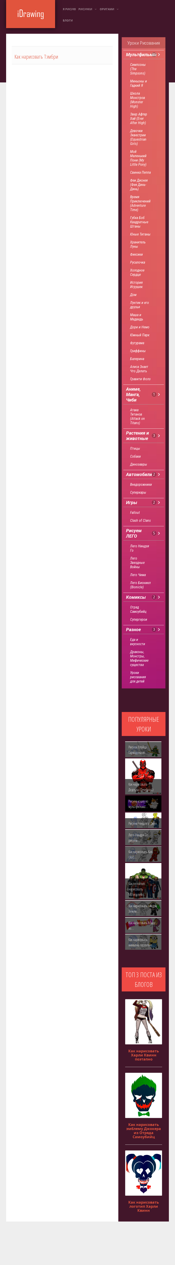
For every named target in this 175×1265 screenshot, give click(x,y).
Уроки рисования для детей (138, 677)
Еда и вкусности (137, 641)
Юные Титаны (140, 234)
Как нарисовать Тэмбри (36, 56)
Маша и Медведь (136, 317)
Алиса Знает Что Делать (139, 369)
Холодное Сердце (137, 272)
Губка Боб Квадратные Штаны (139, 222)
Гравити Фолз (140, 379)
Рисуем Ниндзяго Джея (143, 823)
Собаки (135, 456)
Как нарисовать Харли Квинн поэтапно (143, 1055)
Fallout (135, 512)
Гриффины (138, 351)
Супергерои (138, 619)
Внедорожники (141, 484)
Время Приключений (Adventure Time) (140, 203)
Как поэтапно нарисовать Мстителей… (137, 889)
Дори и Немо (139, 327)
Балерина (137, 359)
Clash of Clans (140, 520)
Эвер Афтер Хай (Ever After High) (138, 118)
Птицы (135, 448)
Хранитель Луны (138, 244)
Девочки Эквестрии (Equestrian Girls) (138, 137)
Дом (133, 295)
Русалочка (137, 262)
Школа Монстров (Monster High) (137, 99)
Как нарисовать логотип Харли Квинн (143, 1206)
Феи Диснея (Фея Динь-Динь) (139, 184)
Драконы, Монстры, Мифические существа (139, 658)
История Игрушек (136, 284)
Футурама (137, 343)
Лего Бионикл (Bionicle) (140, 585)
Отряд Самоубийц (138, 609)
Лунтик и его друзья (139, 305)
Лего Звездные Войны (137, 562)
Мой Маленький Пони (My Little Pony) (138, 158)
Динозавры (138, 464)
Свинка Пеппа (140, 172)
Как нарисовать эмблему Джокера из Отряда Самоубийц (143, 1130)
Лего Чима (138, 575)
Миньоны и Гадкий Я (138, 83)
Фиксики (136, 254)
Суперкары (138, 492)
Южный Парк (139, 335)
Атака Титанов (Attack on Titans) (137, 416)
